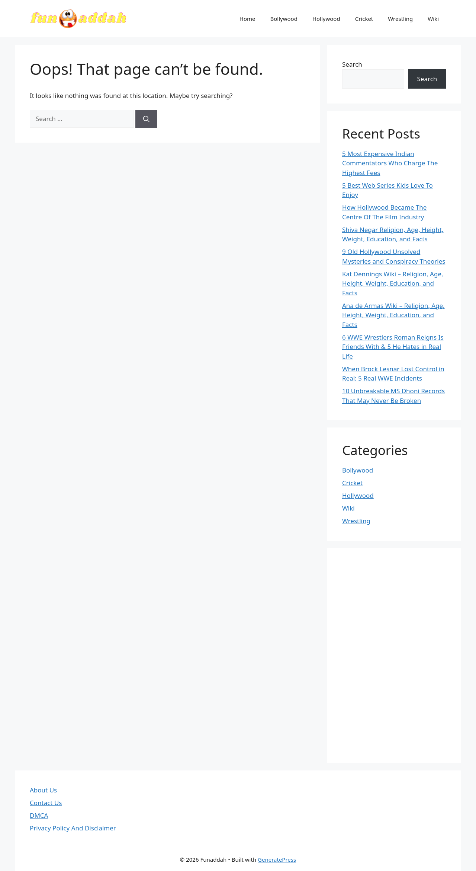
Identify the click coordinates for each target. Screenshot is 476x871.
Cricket (364, 18)
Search (352, 64)
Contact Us (46, 802)
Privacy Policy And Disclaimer (73, 828)
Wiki (433, 18)
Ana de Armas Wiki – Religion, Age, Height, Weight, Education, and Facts (393, 315)
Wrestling (400, 18)
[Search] (146, 119)
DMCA (39, 815)
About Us (43, 790)
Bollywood (284, 18)
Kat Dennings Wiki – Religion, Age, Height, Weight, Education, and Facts (392, 283)
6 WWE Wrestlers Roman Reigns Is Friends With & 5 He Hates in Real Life (393, 346)
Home (247, 18)
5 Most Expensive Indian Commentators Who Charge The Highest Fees (390, 163)
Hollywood (326, 18)
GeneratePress (277, 859)
